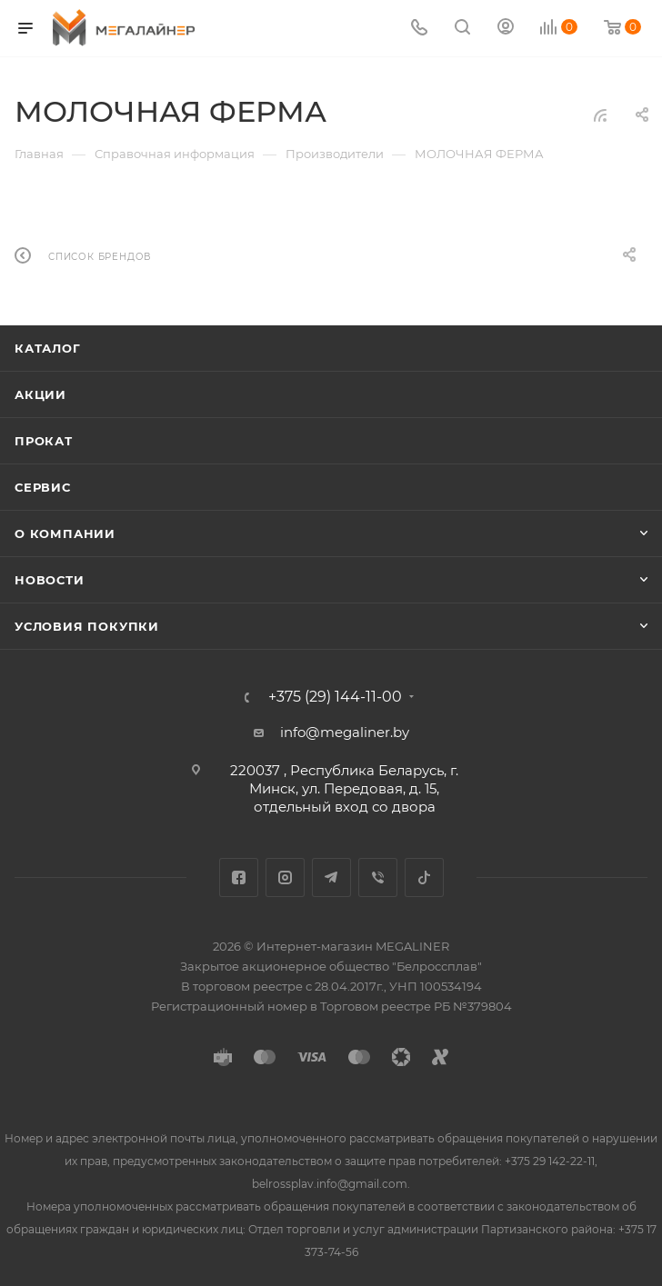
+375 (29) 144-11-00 (335, 697)
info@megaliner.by (344, 732)
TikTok (424, 877)
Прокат (44, 441)
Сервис (43, 487)
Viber (377, 877)
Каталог (48, 348)
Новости (50, 580)
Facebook (238, 877)
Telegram (331, 877)
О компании (65, 533)
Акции (40, 394)
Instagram (285, 877)
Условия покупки (87, 626)
